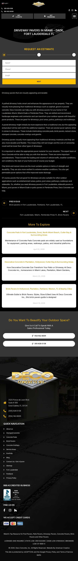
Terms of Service (66, 552)
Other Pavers (43, 537)
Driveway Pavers (49, 534)
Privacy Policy (51, 552)
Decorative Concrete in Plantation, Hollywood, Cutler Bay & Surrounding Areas (39, 262)
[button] (74, 16)
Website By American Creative (58, 548)
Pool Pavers (27, 534)
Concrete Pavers (63, 534)
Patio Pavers (37, 534)
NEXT (39, 81)
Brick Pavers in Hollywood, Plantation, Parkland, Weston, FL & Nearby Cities (39, 289)
